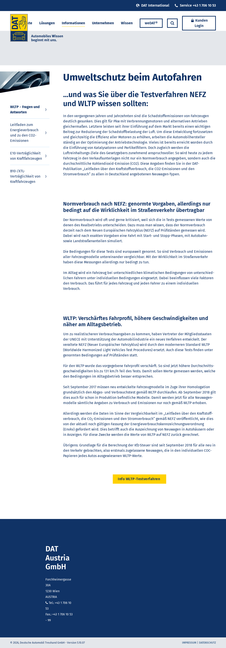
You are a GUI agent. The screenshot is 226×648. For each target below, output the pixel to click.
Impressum (189, 642)
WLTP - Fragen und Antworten (29, 109)
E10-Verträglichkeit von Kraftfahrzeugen (29, 156)
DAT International (152, 5)
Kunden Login (199, 23)
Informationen (73, 23)
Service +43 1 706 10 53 (195, 5)
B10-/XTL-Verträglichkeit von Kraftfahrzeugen (29, 176)
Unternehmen (103, 23)
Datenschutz (207, 642)
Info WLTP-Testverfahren (139, 479)
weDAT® (151, 23)
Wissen (127, 23)
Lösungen (47, 23)
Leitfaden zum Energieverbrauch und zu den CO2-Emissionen (29, 133)
